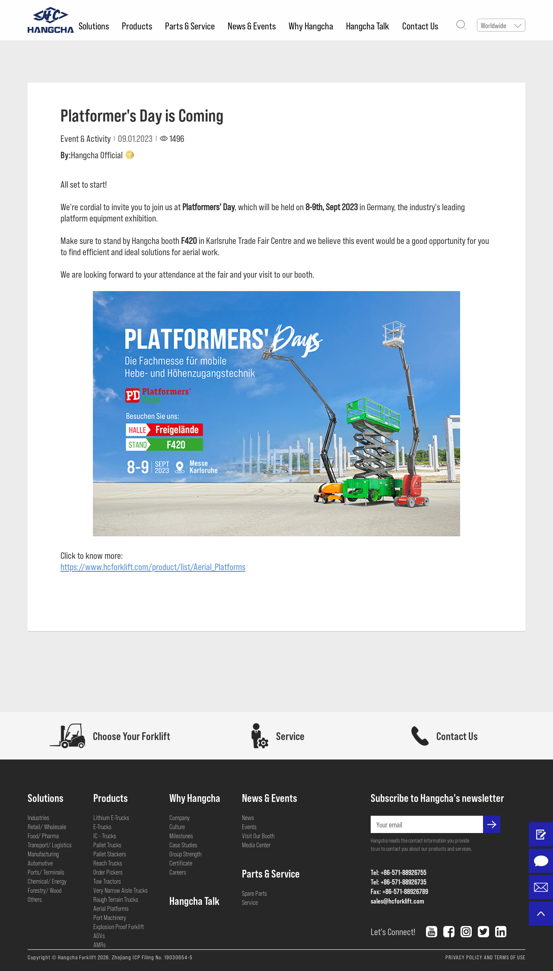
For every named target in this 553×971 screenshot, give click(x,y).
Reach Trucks (107, 863)
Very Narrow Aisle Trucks (120, 890)
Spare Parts (254, 893)
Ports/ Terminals (46, 872)
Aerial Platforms (111, 908)
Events (249, 826)
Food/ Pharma (43, 836)
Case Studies (183, 845)
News (248, 817)
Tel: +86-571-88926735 (398, 882)
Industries (38, 817)
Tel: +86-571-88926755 (398, 872)
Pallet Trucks (107, 845)
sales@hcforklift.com (397, 901)
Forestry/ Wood (44, 890)
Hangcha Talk (367, 25)
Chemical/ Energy (47, 881)
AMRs (99, 945)
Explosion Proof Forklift (118, 926)
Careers (177, 872)
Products (137, 25)
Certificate (180, 863)
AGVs (99, 935)
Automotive (40, 863)
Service (250, 902)
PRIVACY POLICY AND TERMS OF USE (485, 957)
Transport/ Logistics (50, 845)
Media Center (256, 845)
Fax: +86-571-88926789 (399, 891)
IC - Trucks (104, 836)
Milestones (181, 836)
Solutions (94, 25)
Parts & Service (190, 25)
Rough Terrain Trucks (115, 899)
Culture (177, 826)
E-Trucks (102, 826)
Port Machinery (109, 917)
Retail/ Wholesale (47, 826)
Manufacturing (43, 854)
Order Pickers (108, 872)
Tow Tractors (107, 881)
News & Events (252, 25)
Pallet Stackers (109, 854)
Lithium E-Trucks (111, 817)
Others (35, 899)
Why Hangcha (311, 25)
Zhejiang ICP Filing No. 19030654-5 (152, 957)
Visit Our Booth (258, 836)
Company (179, 817)
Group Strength (185, 854)
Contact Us (420, 25)
